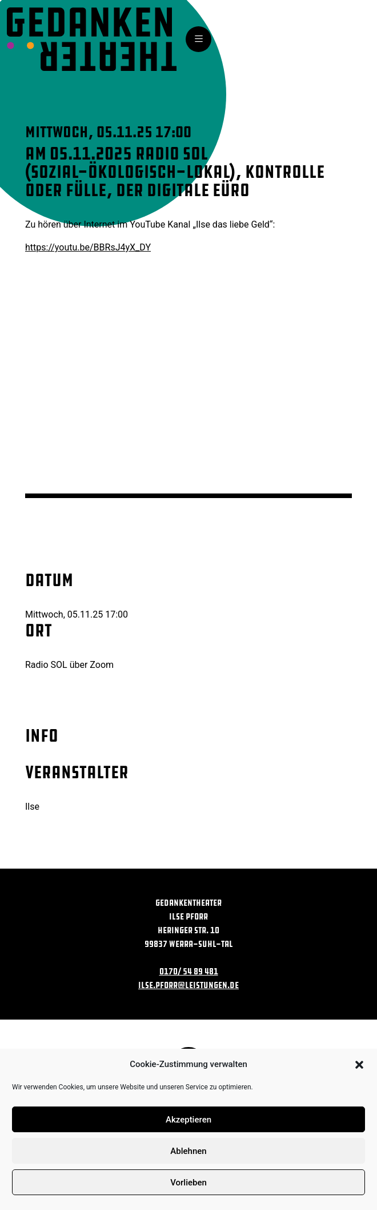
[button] (359, 1064)
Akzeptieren (188, 1120)
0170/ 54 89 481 (188, 971)
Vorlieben (188, 1182)
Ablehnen (188, 1151)
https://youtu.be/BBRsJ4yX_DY (88, 247)
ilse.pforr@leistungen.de (188, 985)
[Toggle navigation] (198, 39)
